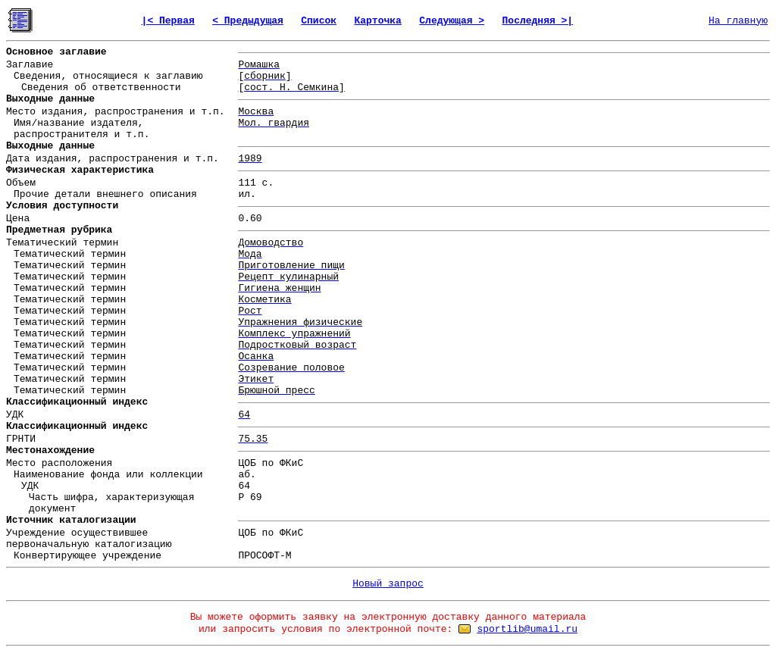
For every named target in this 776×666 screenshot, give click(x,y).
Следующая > (451, 21)
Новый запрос (388, 583)
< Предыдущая (247, 21)
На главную (738, 21)
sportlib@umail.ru (527, 629)
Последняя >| (538, 21)
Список (318, 21)
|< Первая (168, 21)
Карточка (377, 21)
